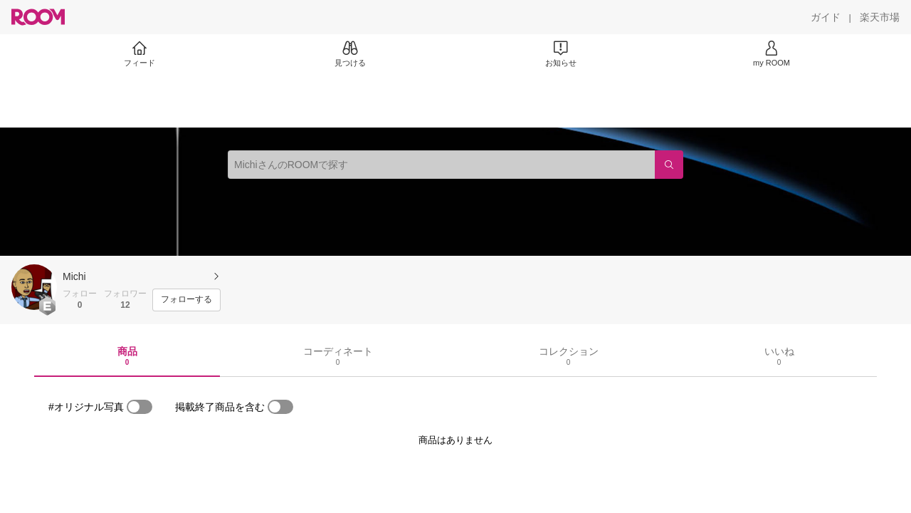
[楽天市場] (880, 17)
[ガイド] (826, 17)
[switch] (139, 407)
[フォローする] (186, 300)
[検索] (669, 164)
